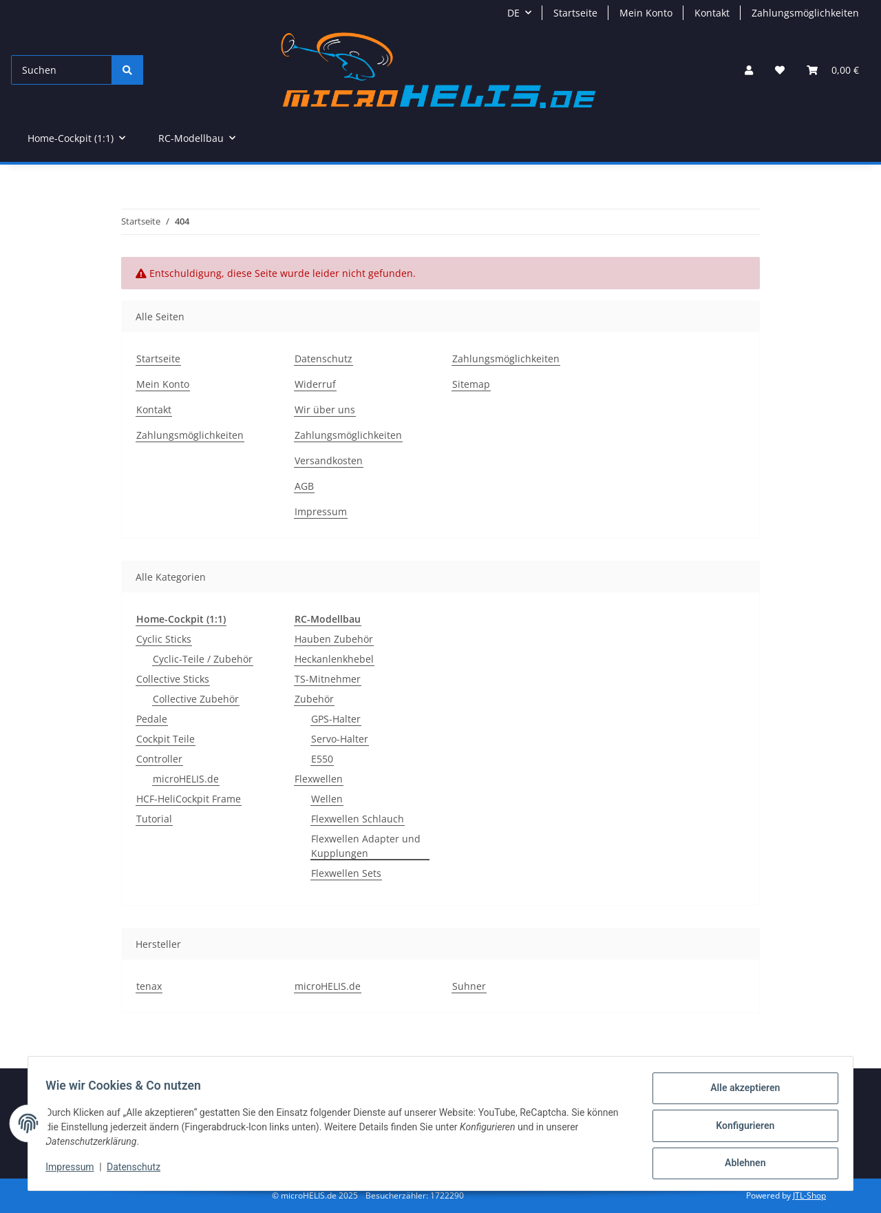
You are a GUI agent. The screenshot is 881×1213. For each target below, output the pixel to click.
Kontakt (712, 12)
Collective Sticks (172, 678)
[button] (749, 70)
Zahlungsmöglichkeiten (805, 12)
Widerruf (315, 384)
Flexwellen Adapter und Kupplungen (366, 846)
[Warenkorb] (833, 70)
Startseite (575, 12)
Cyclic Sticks (163, 638)
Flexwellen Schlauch (357, 818)
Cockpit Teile (165, 738)
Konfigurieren (740, 1128)
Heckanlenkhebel (334, 658)
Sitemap (471, 384)
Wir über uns (325, 409)
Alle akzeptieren (740, 1092)
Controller (159, 758)
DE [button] (513, 12)
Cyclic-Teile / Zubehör (203, 658)
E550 (322, 758)
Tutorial (154, 818)
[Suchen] (61, 70)
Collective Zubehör (196, 698)
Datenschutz (138, 1170)
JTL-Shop (809, 1195)
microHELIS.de (186, 778)
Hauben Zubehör (334, 638)
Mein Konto (645, 12)
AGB (304, 486)
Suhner (469, 986)
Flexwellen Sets (346, 873)
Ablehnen (740, 1164)
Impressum (74, 1170)
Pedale (151, 718)
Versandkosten (329, 460)
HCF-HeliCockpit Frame (188, 798)
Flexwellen (319, 778)
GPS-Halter (336, 718)
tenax (149, 986)
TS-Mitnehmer (328, 678)
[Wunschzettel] (780, 70)
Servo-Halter (339, 738)
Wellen (327, 798)
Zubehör (314, 698)
